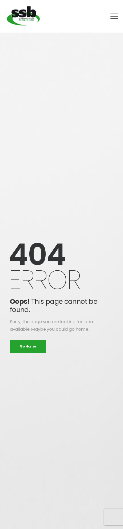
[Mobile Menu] (114, 16)
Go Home (28, 346)
